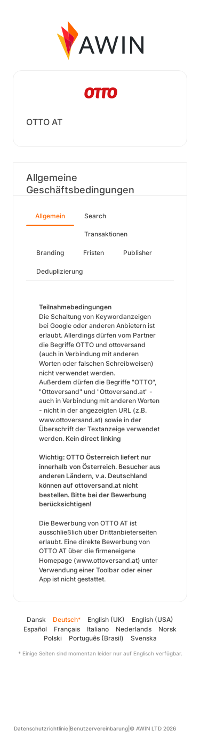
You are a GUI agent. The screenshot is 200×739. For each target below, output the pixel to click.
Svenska (144, 638)
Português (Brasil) (96, 638)
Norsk (167, 629)
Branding (50, 253)
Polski (53, 638)
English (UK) (106, 619)
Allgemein (50, 216)
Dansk (36, 619)
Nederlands (133, 629)
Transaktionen (105, 234)
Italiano (98, 629)
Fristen (93, 253)
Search (95, 216)
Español (35, 629)
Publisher (137, 253)
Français (67, 629)
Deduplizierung (59, 271)
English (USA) (152, 619)
